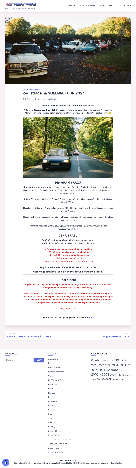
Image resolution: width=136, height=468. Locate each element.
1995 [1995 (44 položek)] (121, 365)
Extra (110, 6)
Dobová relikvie (55, 367)
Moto (50, 389)
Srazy (81, 6)
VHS (50, 422)
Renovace (52, 401)
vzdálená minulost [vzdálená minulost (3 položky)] (118, 379)
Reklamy (52, 397)
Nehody (51, 393)
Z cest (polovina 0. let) (57, 444)
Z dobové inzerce (55, 452)
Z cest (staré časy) (56, 448)
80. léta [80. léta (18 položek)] (110, 360)
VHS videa (90, 6)
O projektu (71, 6)
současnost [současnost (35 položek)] (104, 378)
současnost (52, 99)
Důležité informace (31, 89)
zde (90, 317)
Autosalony (53, 359)
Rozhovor (52, 405)
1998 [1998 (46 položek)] (100, 369)
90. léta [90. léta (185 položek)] (120, 360)
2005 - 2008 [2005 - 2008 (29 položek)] (117, 374)
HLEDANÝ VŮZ (54, 380)
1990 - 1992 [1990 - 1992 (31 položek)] (98, 365)
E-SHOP (118, 6)
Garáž (50, 376)
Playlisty (101, 6)
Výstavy (51, 427)
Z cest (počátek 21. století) (59, 439)
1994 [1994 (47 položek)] (115, 365)
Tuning (51, 418)
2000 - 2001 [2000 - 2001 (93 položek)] (119, 369)
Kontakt (127, 6)
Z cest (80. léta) (55, 431)
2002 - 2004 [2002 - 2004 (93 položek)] (100, 374)
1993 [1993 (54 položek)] (108, 365)
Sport (50, 410)
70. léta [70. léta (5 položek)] (103, 361)
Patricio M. (41, 99)
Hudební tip (53, 384)
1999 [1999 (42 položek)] (107, 369)
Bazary (51, 363)
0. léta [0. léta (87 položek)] (95, 360)
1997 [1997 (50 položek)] (94, 369)
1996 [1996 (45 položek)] (128, 365)
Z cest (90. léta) (55, 435)
